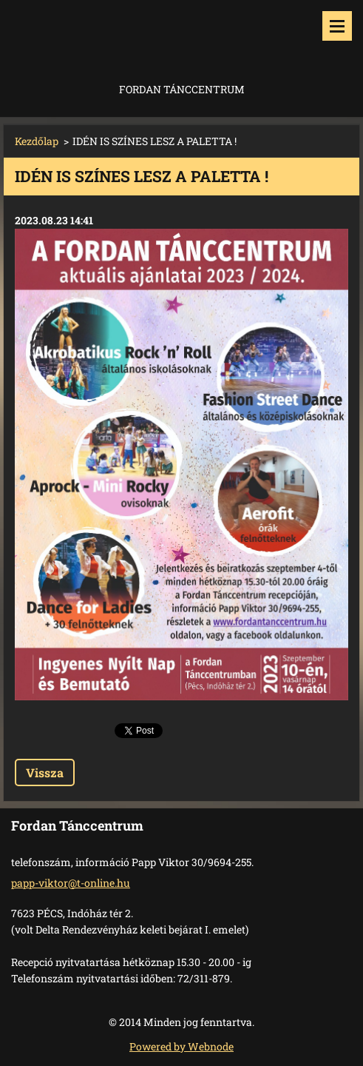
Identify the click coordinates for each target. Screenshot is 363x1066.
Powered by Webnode (181, 1046)
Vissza (45, 772)
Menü (337, 26)
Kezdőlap (36, 141)
